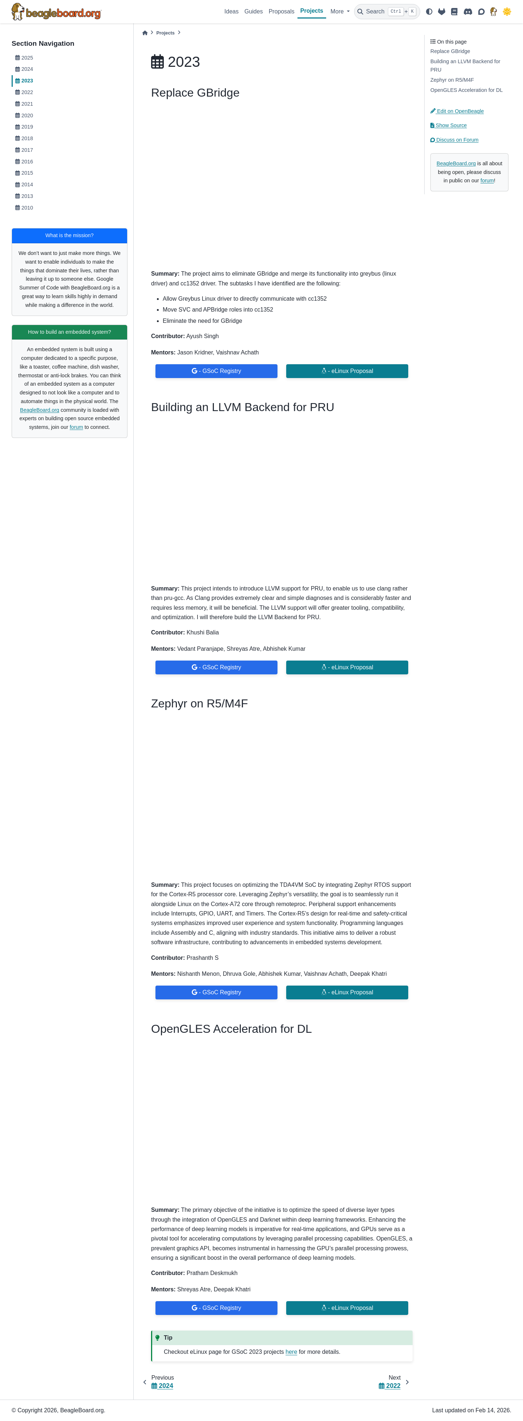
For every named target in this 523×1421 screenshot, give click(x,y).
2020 (24, 115)
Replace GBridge (450, 51)
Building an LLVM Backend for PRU (465, 65)
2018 (24, 138)
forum (76, 427)
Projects (311, 11)
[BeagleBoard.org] (493, 11)
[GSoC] (507, 11)
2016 (24, 162)
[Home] (144, 33)
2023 (24, 81)
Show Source (448, 125)
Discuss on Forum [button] (454, 140)
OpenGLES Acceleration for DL (466, 90)
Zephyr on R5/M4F (452, 80)
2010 (24, 208)
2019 (24, 127)
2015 (24, 173)
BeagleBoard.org (39, 410)
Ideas (231, 11)
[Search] (387, 11)
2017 (24, 150)
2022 (24, 92)
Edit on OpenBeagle (457, 111)
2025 (24, 58)
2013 (24, 196)
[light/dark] (429, 11)
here (291, 1352)
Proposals (282, 11)
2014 (24, 184)
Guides (253, 11)
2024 (24, 69)
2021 (24, 104)
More (338, 11)
